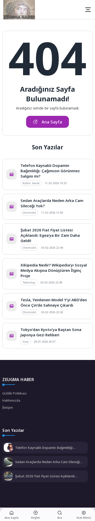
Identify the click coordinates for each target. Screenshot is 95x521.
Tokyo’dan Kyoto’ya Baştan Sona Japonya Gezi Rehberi (51, 332)
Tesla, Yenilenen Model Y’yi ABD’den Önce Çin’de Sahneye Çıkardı (54, 302)
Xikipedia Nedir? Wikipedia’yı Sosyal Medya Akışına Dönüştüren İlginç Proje (54, 270)
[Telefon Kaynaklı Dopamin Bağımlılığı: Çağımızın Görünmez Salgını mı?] (8, 448)
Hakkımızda (11, 400)
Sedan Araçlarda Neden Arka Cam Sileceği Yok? (47, 462)
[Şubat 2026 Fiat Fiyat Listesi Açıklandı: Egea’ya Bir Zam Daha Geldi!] (8, 477)
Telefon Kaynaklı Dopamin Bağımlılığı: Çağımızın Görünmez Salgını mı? (50, 171)
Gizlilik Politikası (14, 393)
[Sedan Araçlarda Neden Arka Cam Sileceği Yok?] (8, 462)
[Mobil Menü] (88, 9)
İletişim (7, 407)
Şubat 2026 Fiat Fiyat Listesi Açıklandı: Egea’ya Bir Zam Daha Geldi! (50, 235)
